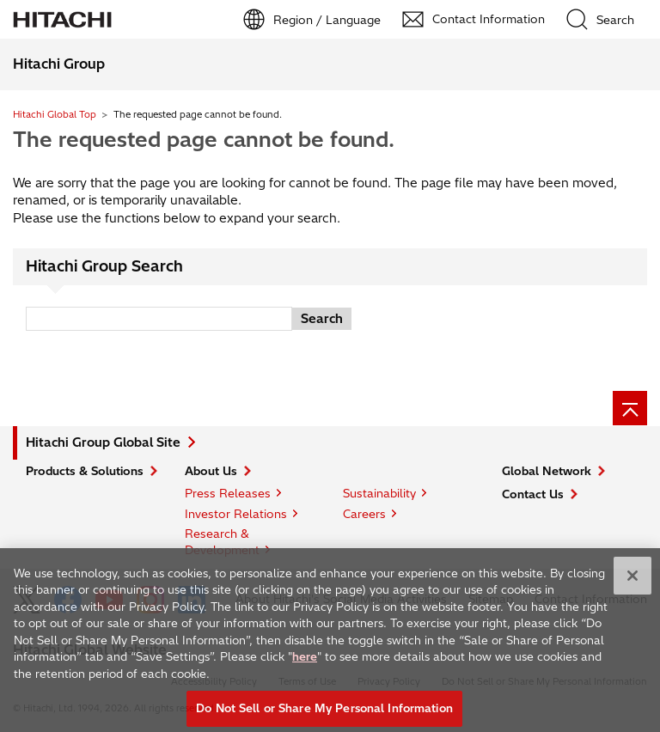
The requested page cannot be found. (203, 139)
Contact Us (533, 494)
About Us (211, 471)
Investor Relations (236, 514)
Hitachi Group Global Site (103, 442)
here (304, 662)
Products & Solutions (85, 471)
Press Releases (228, 493)
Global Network (546, 471)
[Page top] (630, 408)
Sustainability (379, 493)
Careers (364, 514)
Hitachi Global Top (54, 114)
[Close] (632, 582)
